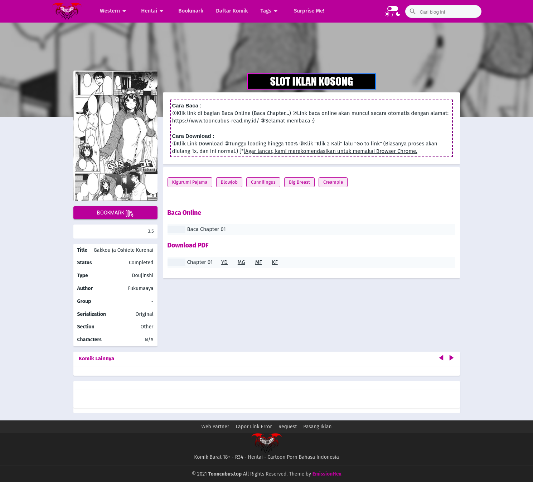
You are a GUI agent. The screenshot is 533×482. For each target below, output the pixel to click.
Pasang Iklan (317, 427)
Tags (270, 11)
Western (114, 11)
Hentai (153, 11)
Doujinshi (142, 276)
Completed (141, 263)
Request (287, 427)
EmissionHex (326, 474)
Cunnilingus (263, 182)
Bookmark (190, 11)
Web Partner (215, 427)
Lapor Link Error (254, 427)
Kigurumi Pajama (190, 182)
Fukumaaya (141, 288)
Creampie (333, 182)
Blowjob (229, 182)
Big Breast (299, 182)
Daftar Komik (232, 11)
